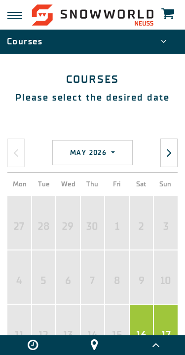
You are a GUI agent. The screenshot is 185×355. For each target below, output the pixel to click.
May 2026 (90, 152)
